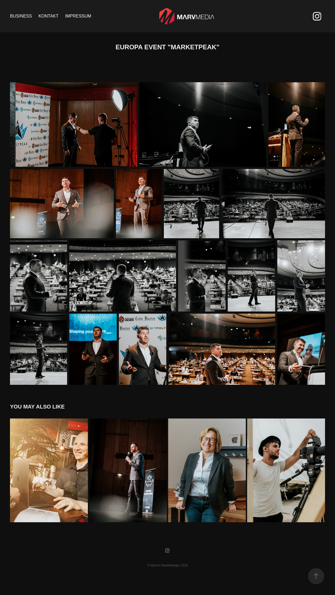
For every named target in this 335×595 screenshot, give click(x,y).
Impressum (78, 16)
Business (21, 16)
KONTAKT (48, 16)
